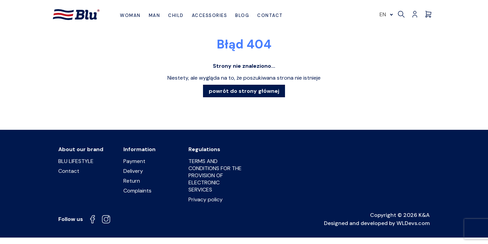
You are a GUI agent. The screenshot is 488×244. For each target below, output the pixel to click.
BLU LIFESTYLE (76, 161)
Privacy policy (205, 199)
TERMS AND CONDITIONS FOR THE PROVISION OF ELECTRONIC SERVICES (215, 175)
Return (131, 180)
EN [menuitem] (383, 14)
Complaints (137, 190)
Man (154, 15)
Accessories (209, 15)
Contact (270, 15)
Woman (130, 15)
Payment (134, 161)
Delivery (133, 171)
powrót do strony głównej (244, 91)
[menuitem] (385, 14)
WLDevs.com (413, 223)
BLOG (242, 15)
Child (176, 15)
